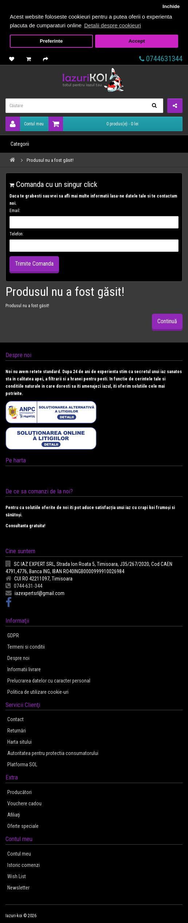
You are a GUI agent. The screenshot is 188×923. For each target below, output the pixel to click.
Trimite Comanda (34, 263)
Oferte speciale (23, 826)
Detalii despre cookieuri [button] (112, 25)
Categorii (20, 144)
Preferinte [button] (51, 41)
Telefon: (16, 233)
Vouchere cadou (24, 803)
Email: (14, 210)
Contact (15, 719)
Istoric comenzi (23, 865)
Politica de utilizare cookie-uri (37, 692)
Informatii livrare (24, 669)
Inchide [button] (171, 6)
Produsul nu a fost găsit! (50, 160)
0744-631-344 (23, 586)
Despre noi (18, 658)
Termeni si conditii (26, 647)
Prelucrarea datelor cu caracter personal (48, 681)
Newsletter (18, 888)
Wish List (16, 876)
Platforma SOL (22, 764)
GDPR (13, 635)
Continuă (167, 321)
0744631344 (161, 58)
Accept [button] (137, 41)
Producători (19, 792)
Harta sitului (19, 742)
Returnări (16, 731)
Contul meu (24, 124)
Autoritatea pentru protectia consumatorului (52, 753)
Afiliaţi (13, 815)
